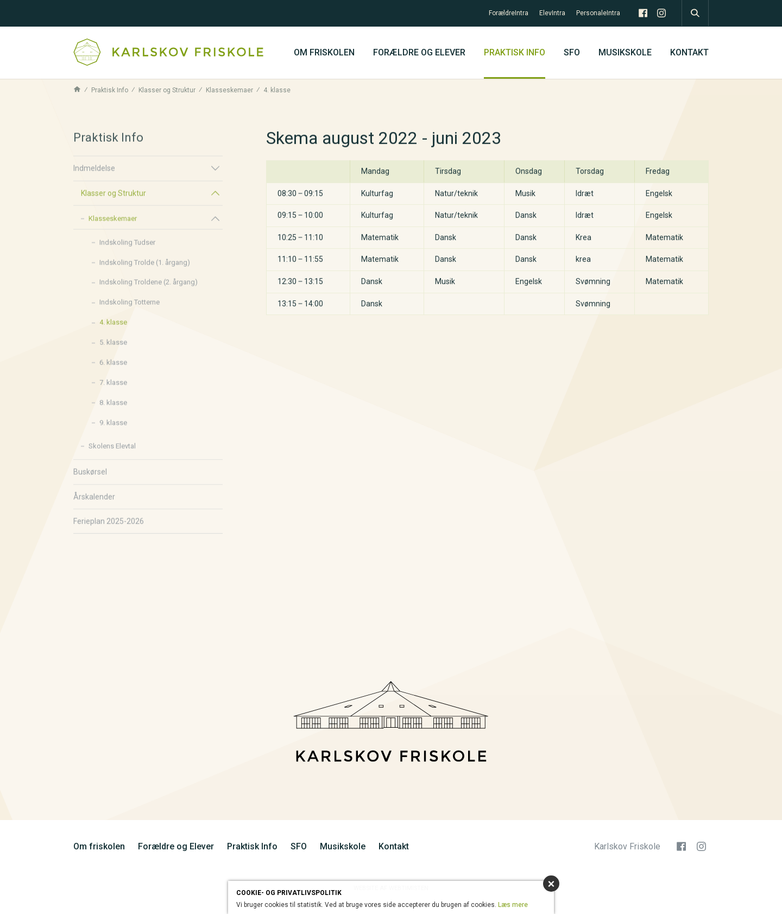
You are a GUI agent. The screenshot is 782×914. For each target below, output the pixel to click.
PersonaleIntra (598, 13)
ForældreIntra (508, 13)
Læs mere (513, 905)
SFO (572, 52)
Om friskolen (324, 52)
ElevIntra (552, 13)
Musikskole (625, 52)
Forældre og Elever (419, 52)
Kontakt (689, 52)
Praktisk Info (514, 52)
